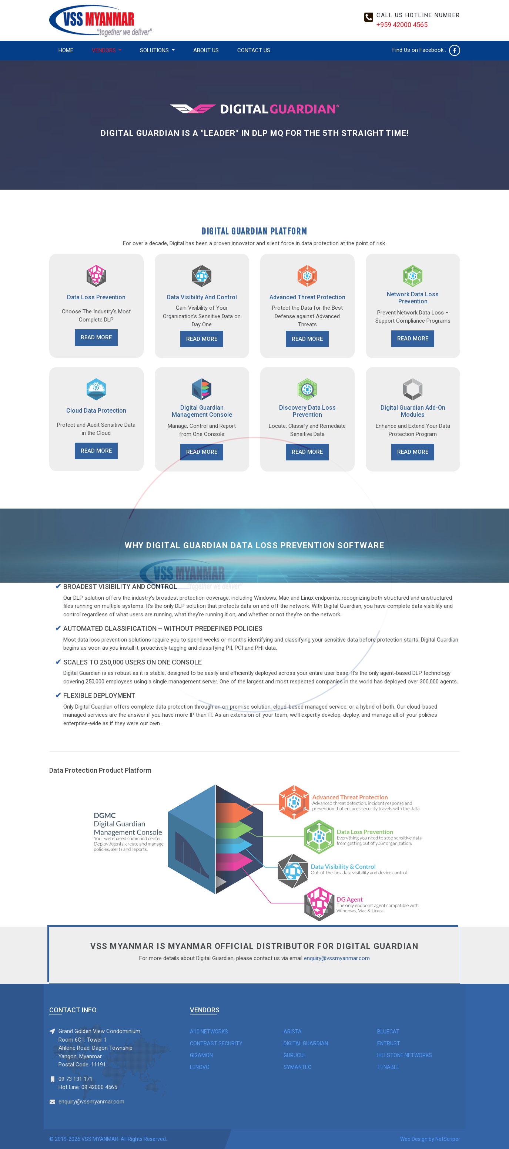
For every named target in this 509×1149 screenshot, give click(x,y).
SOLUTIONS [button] (155, 50)
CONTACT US (253, 50)
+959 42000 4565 (402, 25)
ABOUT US (206, 50)
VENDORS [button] (104, 50)
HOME (65, 50)
